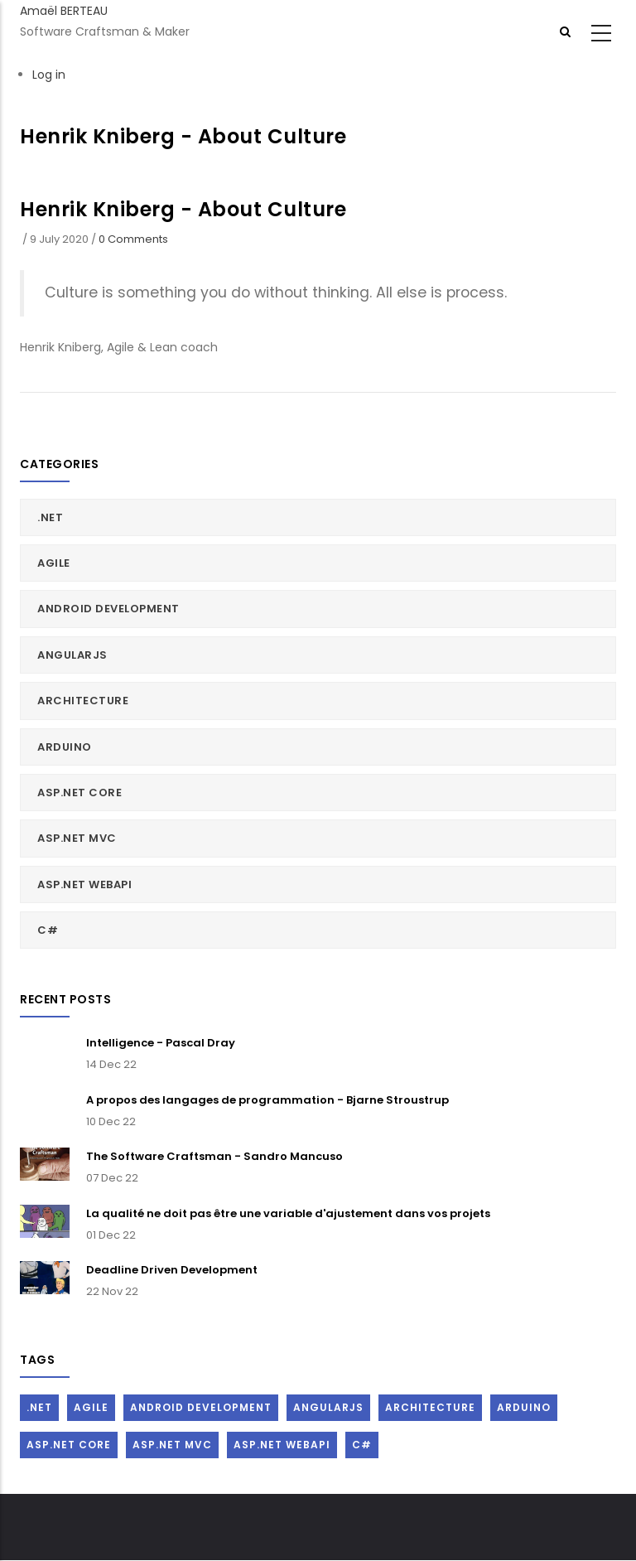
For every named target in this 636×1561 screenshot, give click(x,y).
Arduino (64, 747)
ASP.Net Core (79, 792)
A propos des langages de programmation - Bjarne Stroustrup (267, 1100)
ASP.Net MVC (77, 838)
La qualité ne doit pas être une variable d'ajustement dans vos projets (288, 1213)
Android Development (108, 608)
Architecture (82, 700)
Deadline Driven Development (172, 1270)
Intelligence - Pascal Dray (160, 1043)
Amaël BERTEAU (64, 10)
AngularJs (72, 655)
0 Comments (133, 239)
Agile (53, 563)
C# (47, 930)
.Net (50, 517)
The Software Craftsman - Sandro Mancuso (214, 1156)
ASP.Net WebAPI (84, 884)
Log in (48, 74)
